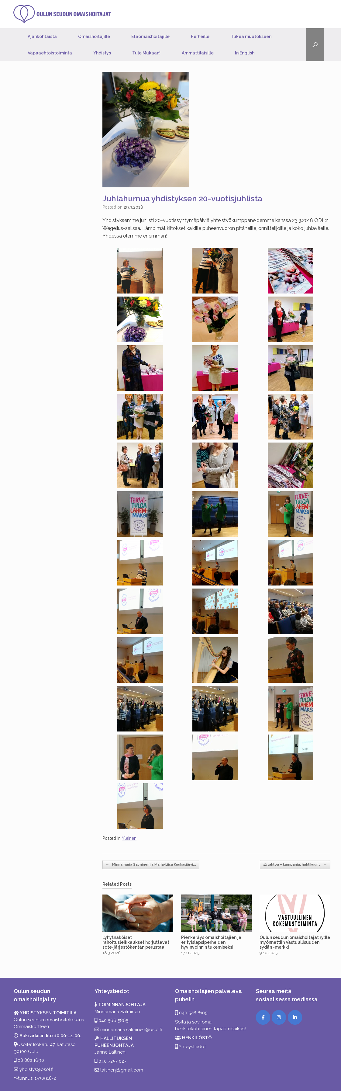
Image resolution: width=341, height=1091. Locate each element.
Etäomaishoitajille (150, 36)
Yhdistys (102, 52)
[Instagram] (279, 1017)
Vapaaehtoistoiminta (50, 52)
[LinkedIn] (295, 1017)
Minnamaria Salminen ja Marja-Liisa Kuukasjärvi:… (151, 864)
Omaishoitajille (94, 36)
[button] (315, 44)
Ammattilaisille (198, 52)
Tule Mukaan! (146, 52)
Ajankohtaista (42, 36)
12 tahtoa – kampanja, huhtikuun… (295, 864)
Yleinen (129, 838)
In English (244, 52)
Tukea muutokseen (251, 36)
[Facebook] (263, 1017)
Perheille (200, 36)
